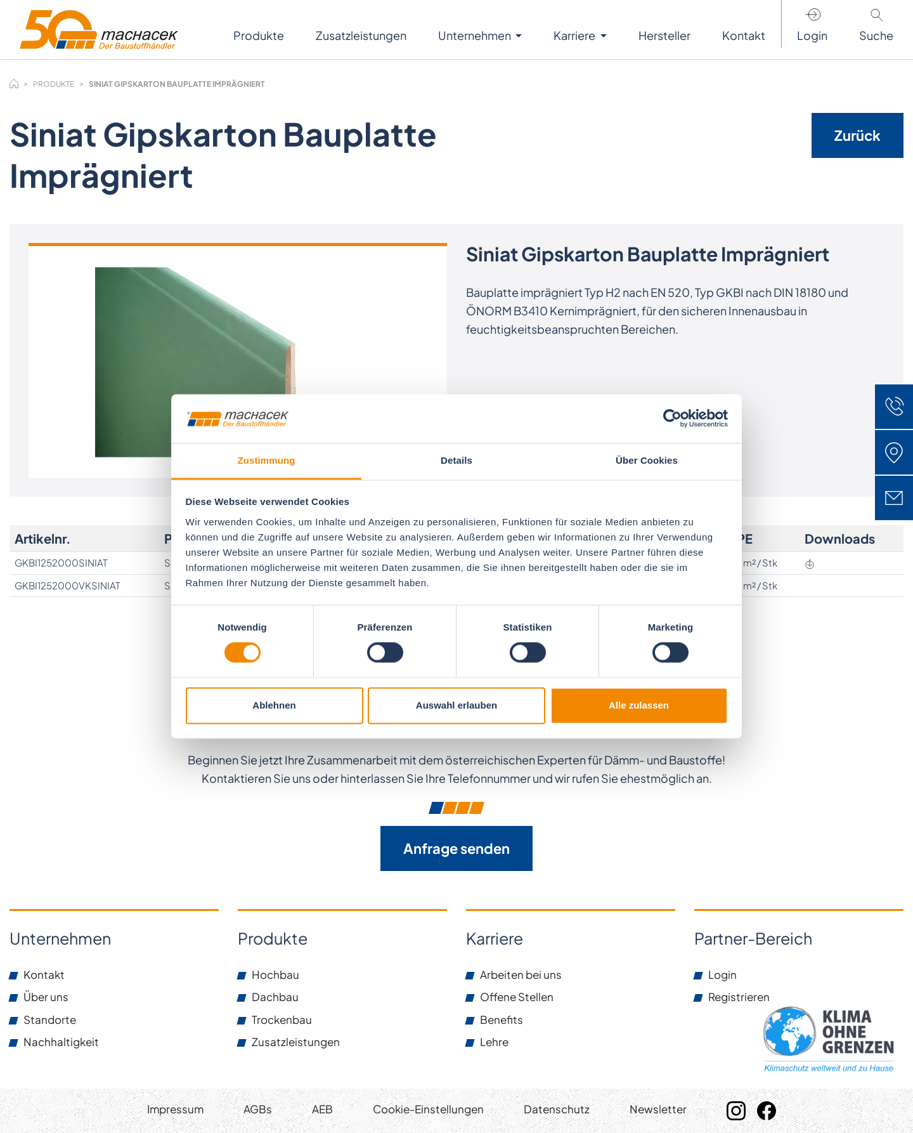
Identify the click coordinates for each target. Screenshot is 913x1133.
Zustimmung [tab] (266, 460)
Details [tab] (456, 460)
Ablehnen (273, 705)
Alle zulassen (639, 705)
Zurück (857, 135)
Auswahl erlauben (456, 705)
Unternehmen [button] (475, 35)
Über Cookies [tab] (647, 460)
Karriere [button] (575, 35)
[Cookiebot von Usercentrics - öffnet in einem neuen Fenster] (672, 418)
